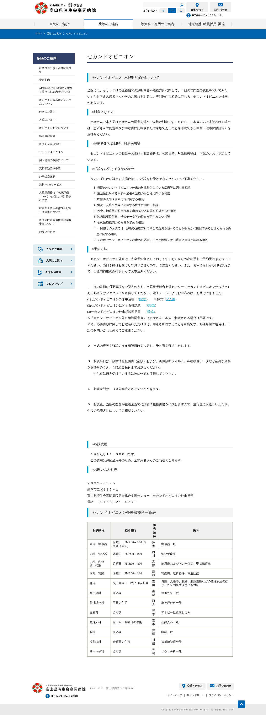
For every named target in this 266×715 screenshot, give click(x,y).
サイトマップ (174, 695)
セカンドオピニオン (77, 33)
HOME (38, 33)
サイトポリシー (195, 695)
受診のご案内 (54, 33)
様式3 (151, 311)
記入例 (170, 299)
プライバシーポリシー (221, 695)
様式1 (143, 299)
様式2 (151, 305)
